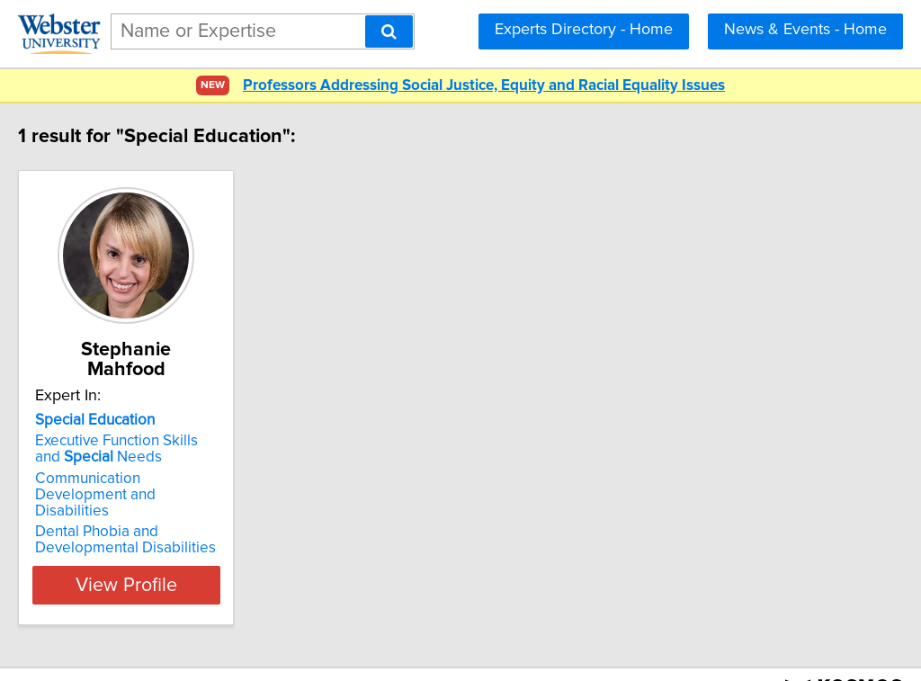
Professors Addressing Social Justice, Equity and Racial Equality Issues (484, 86)
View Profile (186, 549)
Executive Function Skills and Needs (168, 429)
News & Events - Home (805, 30)
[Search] (389, 31)
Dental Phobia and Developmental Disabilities (163, 504)
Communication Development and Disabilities (173, 467)
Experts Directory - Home (584, 30)
